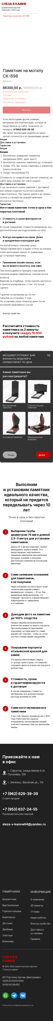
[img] (49, 7)
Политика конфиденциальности (17, 1005)
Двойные (7, 929)
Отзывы (35, 911)
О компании (37, 899)
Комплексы (8, 917)
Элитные (7, 95)
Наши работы (38, 917)
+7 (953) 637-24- (17, 809)
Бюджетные (9, 899)
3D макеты (37, 905)
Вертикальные (10, 905)
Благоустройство (40, 923)
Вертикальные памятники (16, 91)
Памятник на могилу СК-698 (16, 16)
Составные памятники (14, 102)
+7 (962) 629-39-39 (20, 793)
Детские (7, 923)
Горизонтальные (11, 911)
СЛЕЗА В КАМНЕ (9, 959)
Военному (8, 941)
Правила (35, 939)
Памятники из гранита (14, 98)
